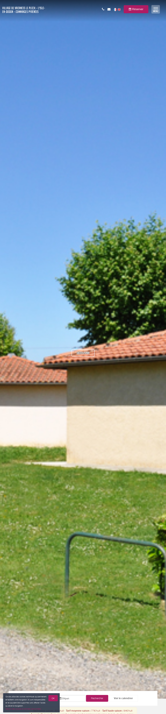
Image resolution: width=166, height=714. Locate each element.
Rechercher (97, 698)
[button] (123, 698)
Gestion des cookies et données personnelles (23, 709)
